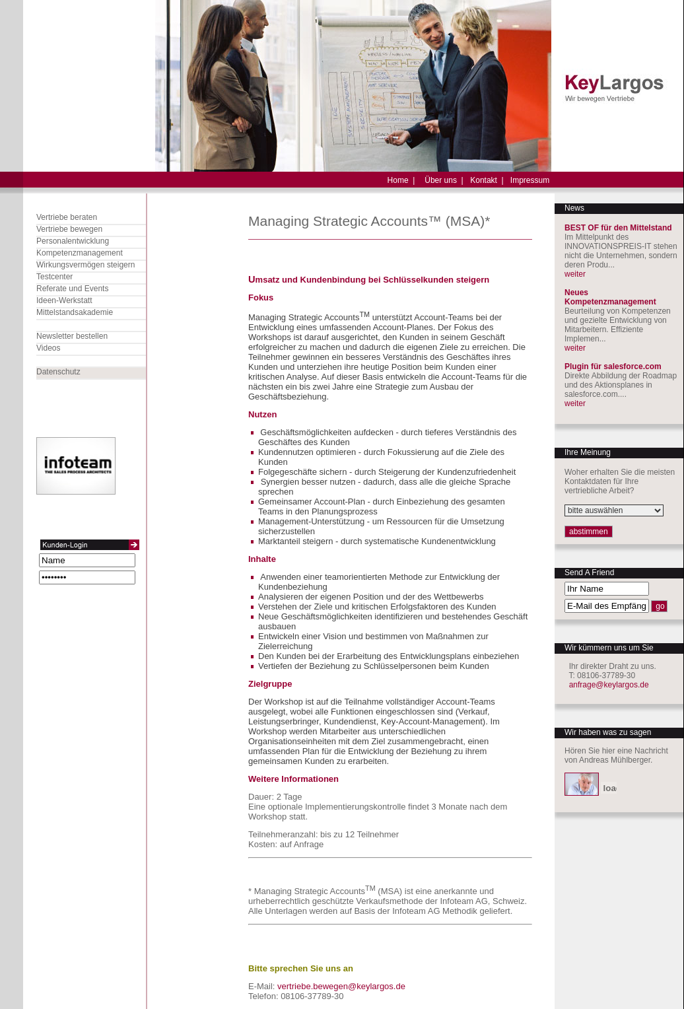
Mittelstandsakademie (74, 312)
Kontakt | (486, 180)
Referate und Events (72, 289)
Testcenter (54, 277)
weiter (575, 274)
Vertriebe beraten (66, 217)
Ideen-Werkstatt (64, 300)
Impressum (529, 180)
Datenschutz (58, 372)
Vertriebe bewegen (69, 229)
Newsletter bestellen (72, 336)
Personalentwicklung (72, 241)
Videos (48, 348)
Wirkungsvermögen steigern (85, 265)
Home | (401, 180)
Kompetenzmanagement (79, 253)
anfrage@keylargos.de (609, 684)
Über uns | (444, 180)
